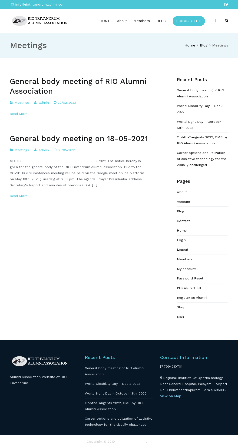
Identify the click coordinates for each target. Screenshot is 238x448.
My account (186, 269)
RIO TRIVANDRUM (131, 441)
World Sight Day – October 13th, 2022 (199, 124)
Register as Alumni (192, 297)
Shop (181, 307)
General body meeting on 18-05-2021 (79, 138)
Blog (180, 211)
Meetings (21, 102)
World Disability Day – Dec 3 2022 (200, 109)
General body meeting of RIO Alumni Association (200, 93)
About (122, 21)
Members (142, 21)
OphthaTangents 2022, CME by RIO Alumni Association (202, 140)
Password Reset (190, 278)
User (180, 317)
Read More (18, 114)
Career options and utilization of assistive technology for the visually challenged (202, 159)
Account (183, 201)
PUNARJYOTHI (189, 21)
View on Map (170, 396)
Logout (182, 249)
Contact (183, 221)
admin (44, 102)
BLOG (161, 21)
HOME (104, 21)
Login (181, 240)
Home (182, 230)
